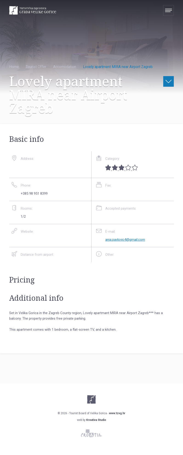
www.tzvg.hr (117, 413)
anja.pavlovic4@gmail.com (125, 240)
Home (14, 67)
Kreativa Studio (96, 420)
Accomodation (64, 67)
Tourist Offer (36, 67)
